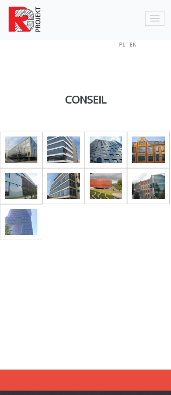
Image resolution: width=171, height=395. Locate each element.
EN (133, 44)
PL (122, 44)
